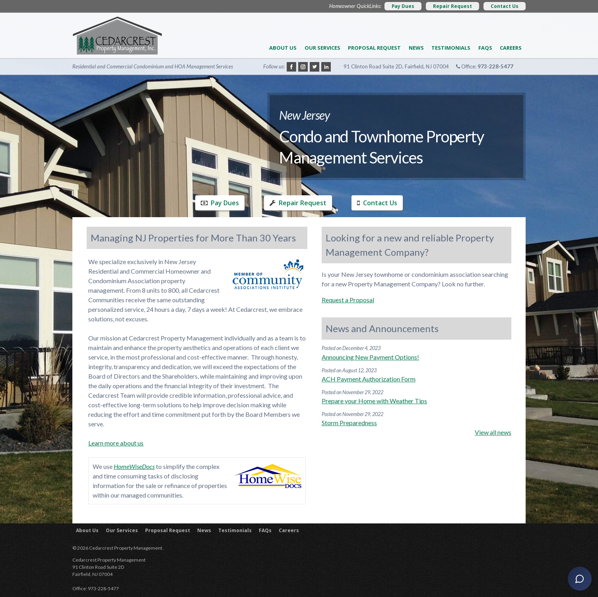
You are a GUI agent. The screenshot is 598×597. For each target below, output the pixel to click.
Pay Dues (403, 6)
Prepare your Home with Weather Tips (374, 400)
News (416, 47)
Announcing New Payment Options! (370, 357)
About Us (283, 47)
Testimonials (450, 47)
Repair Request (452, 6)
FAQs (485, 47)
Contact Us (504, 6)
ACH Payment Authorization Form (368, 379)
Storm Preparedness (349, 422)
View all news (493, 432)
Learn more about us (116, 443)
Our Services (322, 47)
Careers (511, 47)
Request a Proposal (348, 299)
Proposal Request (374, 47)
